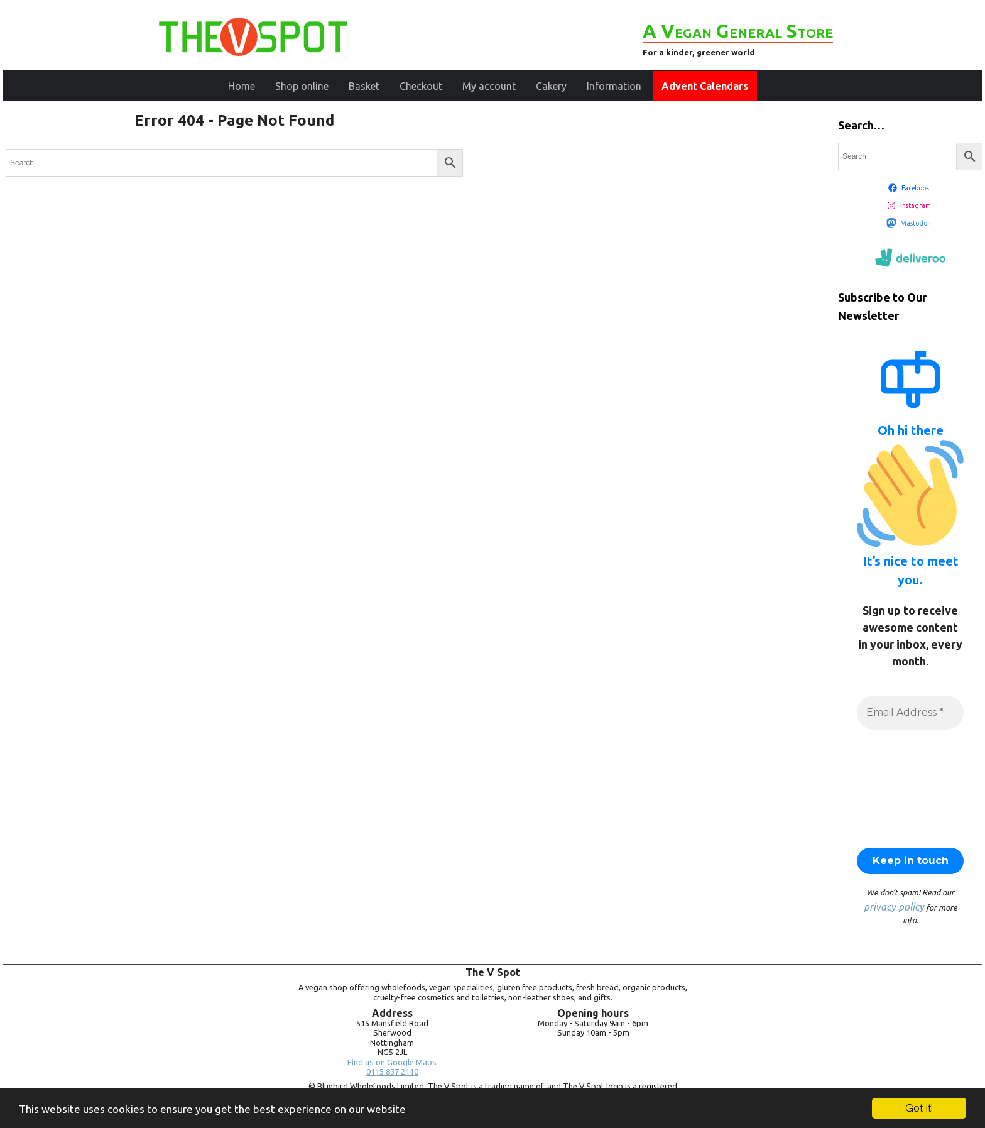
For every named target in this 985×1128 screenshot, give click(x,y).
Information (614, 86)
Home (241, 86)
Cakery (551, 86)
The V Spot (492, 972)
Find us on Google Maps (392, 1062)
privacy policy (894, 906)
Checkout (421, 86)
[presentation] (908, 787)
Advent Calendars (704, 86)
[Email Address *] (910, 713)
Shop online (302, 86)
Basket (364, 86)
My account (489, 86)
